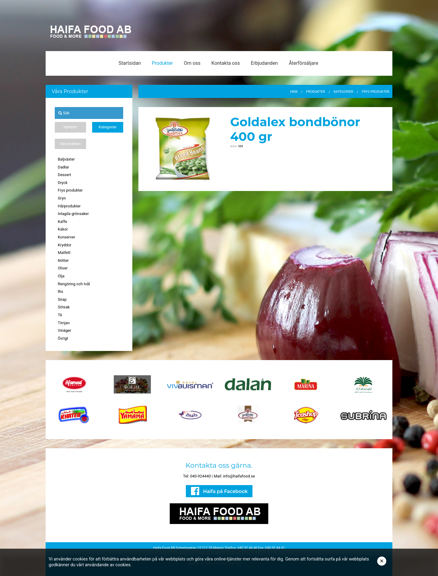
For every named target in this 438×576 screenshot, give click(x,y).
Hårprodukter (69, 206)
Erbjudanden (264, 63)
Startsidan (130, 63)
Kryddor (64, 245)
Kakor (63, 229)
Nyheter (70, 127)
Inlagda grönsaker (73, 213)
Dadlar (63, 167)
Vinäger (64, 330)
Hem (293, 92)
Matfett (64, 252)
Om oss (192, 63)
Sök (64, 113)
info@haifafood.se (239, 476)
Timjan (64, 323)
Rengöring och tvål (74, 284)
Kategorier (107, 127)
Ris (60, 291)
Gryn (62, 198)
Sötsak (64, 307)
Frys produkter (70, 190)
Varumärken (70, 143)
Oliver (63, 268)
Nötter (63, 260)
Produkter (162, 63)
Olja (61, 276)
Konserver (66, 237)
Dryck (63, 182)
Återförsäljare (303, 63)
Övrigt (63, 338)
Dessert (64, 174)
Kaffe (62, 221)
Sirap (62, 299)
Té (60, 315)
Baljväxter (66, 159)
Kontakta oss (225, 63)
